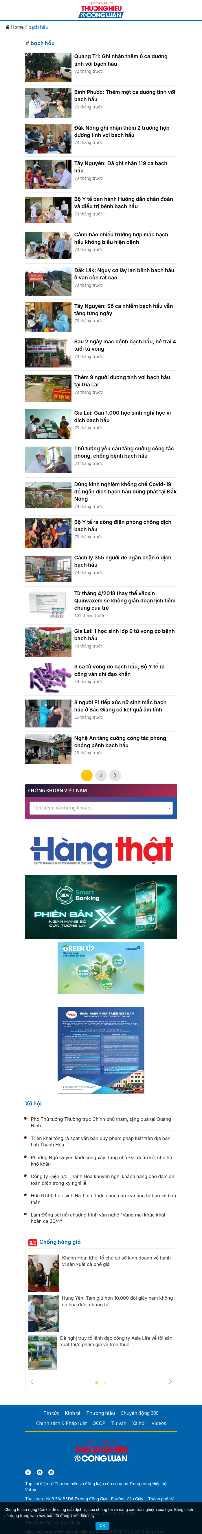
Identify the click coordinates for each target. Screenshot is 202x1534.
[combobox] (101, 808)
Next (170, 1381)
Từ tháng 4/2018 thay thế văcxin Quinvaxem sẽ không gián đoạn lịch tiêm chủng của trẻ (125, 600)
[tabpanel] (101, 1314)
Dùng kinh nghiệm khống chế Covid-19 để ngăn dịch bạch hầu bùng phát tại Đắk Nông (125, 491)
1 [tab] (97, 1383)
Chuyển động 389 (140, 1413)
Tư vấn (118, 1423)
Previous (31, 1381)
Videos (159, 1423)
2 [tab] (105, 1383)
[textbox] (101, 808)
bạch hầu (38, 27)
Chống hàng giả (60, 1242)
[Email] (51, 1472)
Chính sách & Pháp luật (61, 1423)
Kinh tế (72, 1413)
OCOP (99, 1423)
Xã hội (33, 1103)
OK (102, 1525)
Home (14, 27)
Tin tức (51, 1413)
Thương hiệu (100, 1413)
